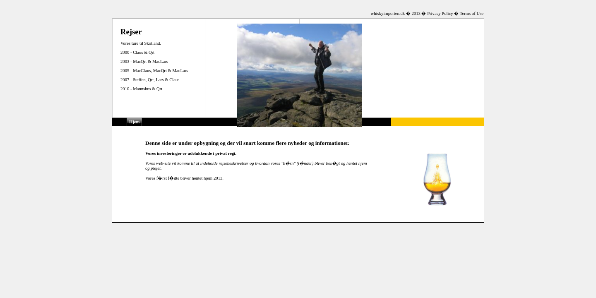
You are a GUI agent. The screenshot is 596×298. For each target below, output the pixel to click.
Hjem (134, 122)
